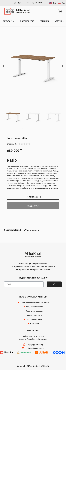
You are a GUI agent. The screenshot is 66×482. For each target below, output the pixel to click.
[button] (4, 66)
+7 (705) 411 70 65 (34, 3)
